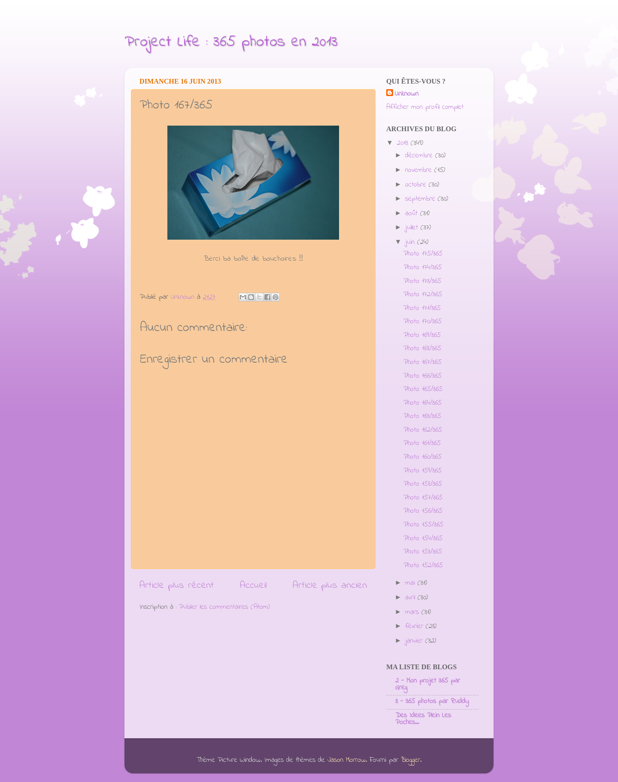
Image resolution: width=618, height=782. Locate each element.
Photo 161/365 (422, 443)
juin (411, 242)
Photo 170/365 (422, 321)
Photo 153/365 (422, 552)
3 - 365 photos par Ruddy (432, 701)
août (412, 213)
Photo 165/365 (422, 389)
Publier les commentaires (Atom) (224, 607)
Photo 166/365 (422, 376)
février (415, 626)
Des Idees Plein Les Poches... (423, 719)
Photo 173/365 (422, 281)
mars (413, 612)
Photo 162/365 (422, 430)
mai (411, 583)
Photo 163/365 (422, 416)
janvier (415, 641)
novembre (419, 170)
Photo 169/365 (422, 335)
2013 (404, 143)
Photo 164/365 (422, 403)
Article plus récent (176, 585)
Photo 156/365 (422, 511)
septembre (421, 199)
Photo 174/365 (422, 267)
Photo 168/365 (422, 348)
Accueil (253, 585)
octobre (417, 185)
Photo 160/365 (422, 457)
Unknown (406, 94)
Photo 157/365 (422, 498)
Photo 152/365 (423, 565)
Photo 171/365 (422, 308)
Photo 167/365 (422, 362)
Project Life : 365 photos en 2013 (231, 42)
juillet (413, 228)
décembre (420, 155)
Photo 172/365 (422, 294)
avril (411, 598)
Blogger (410, 760)
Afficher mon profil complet (425, 107)
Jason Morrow (346, 760)
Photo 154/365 (422, 538)
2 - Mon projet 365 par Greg (427, 684)
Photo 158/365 (422, 484)
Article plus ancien (330, 585)
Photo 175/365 (422, 254)
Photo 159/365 (422, 471)
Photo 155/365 (423, 525)
